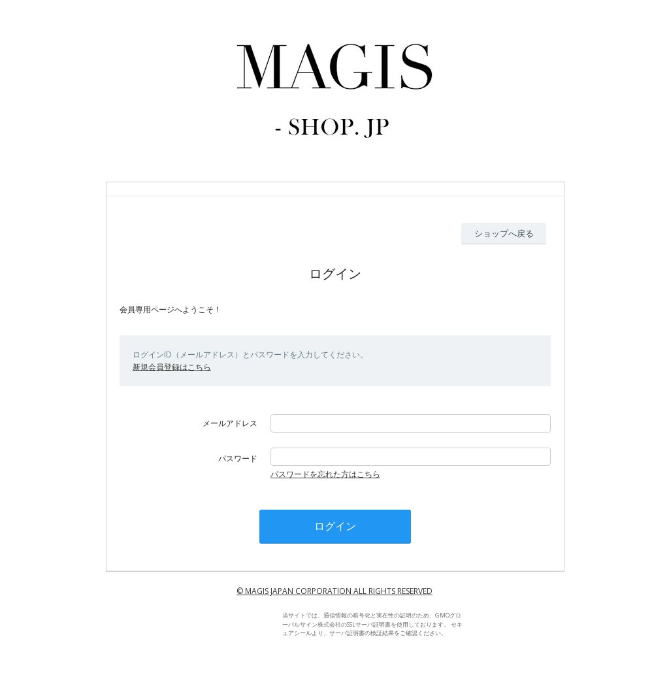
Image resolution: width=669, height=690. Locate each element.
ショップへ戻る (504, 233)
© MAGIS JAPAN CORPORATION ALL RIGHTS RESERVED (334, 591)
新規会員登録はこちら (172, 366)
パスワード (237, 458)
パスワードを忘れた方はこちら (325, 474)
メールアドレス (230, 423)
